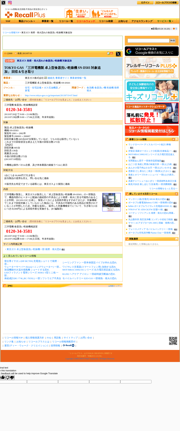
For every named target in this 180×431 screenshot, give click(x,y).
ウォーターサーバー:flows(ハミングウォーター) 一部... (32, 267)
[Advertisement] (62, 42)
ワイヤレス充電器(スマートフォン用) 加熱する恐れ (89, 267)
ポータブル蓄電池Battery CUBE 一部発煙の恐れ (150, 202)
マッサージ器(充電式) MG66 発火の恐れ (147, 199)
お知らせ (123, 21)
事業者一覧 (47, 21)
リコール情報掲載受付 (64, 341)
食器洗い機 (100, 87)
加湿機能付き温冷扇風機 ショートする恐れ (26, 270)
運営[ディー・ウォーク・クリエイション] (26, 345)
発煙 (116, 87)
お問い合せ (86, 337)
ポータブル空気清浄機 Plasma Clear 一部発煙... (150, 233)
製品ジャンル (27, 21)
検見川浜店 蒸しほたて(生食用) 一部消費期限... (150, 184)
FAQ (49, 337)
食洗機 (90, 87)
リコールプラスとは (38, 341)
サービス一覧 (165, 21)
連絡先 (49, 78)
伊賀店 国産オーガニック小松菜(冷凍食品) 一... (150, 151)
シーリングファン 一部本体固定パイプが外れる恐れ (89, 262)
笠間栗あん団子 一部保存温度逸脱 (144, 161)
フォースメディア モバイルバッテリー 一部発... (151, 229)
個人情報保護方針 (34, 337)
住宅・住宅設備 (33, 87)
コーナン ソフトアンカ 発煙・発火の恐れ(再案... (151, 213)
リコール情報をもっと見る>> (163, 188)
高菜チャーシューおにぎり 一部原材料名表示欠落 (152, 181)
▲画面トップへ (114, 286)
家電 (27, 90)
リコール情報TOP (11, 32)
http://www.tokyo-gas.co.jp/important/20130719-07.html (51, 95)
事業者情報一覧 (78, 78)
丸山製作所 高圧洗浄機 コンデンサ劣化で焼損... (151, 219)
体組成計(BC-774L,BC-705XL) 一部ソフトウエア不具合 (32, 278)
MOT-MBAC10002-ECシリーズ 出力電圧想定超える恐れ (91, 270)
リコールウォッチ (85, 21)
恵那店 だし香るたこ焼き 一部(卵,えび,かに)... (150, 171)
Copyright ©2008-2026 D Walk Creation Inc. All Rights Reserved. (90, 359)
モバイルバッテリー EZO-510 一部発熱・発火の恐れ (89, 278)
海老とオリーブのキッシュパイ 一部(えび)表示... (151, 175)
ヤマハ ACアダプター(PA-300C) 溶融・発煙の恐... (151, 223)
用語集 (57, 337)
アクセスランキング (141, 21)
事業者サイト (62, 78)
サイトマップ (71, 337)
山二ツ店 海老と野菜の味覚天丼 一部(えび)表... (150, 164)
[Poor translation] (10, 377)
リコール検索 (106, 21)
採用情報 (55, 345)
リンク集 (9, 341)
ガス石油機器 (51, 87)
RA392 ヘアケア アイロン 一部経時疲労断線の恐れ (88, 274)
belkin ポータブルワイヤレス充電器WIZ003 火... (150, 206)
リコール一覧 (66, 21)
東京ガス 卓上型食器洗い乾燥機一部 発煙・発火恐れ (34, 249)
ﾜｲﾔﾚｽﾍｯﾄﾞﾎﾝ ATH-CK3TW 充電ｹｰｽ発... (146, 209)
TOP (8, 21)
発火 (89, 90)
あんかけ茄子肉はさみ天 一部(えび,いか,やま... (150, 168)
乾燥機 (110, 87)
